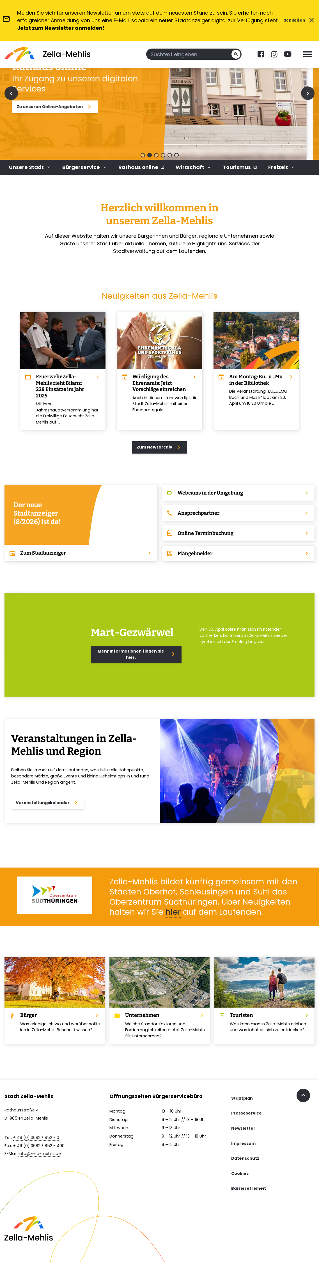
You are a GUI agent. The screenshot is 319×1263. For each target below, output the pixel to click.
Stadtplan (242, 1098)
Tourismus (240, 167)
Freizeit (281, 167)
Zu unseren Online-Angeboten (67, 106)
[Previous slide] (11, 93)
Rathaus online (141, 167)
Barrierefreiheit (248, 1188)
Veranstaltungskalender (48, 802)
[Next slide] (308, 93)
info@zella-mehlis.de (40, 1153)
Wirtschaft (194, 167)
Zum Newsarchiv (160, 447)
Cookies (240, 1173)
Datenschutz (245, 1158)
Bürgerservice (84, 167)
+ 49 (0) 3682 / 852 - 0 (36, 1137)
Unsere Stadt (30, 167)
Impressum (243, 1143)
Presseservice (246, 1113)
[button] (143, 155)
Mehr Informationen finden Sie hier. (137, 654)
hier (174, 911)
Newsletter (243, 1128)
